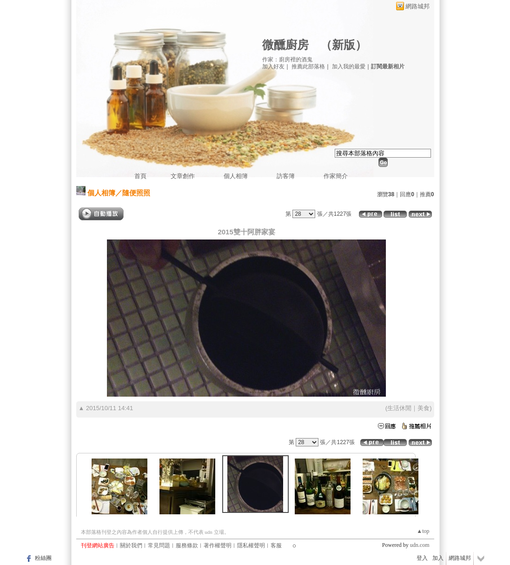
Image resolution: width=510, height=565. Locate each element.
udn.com (420, 545)
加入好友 (273, 66)
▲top (423, 531)
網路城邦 (417, 6)
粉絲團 (43, 558)
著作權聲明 (218, 545)
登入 (422, 558)
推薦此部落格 (308, 66)
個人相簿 (236, 176)
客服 (276, 545)
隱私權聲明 (251, 545)
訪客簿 (286, 176)
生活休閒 (399, 408)
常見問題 (159, 545)
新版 (343, 45)
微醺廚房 (285, 45)
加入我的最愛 (348, 66)
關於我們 (131, 545)
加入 (438, 558)
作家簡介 (336, 176)
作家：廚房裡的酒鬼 (287, 59)
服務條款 (187, 545)
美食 (423, 408)
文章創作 (183, 176)
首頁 (140, 176)
